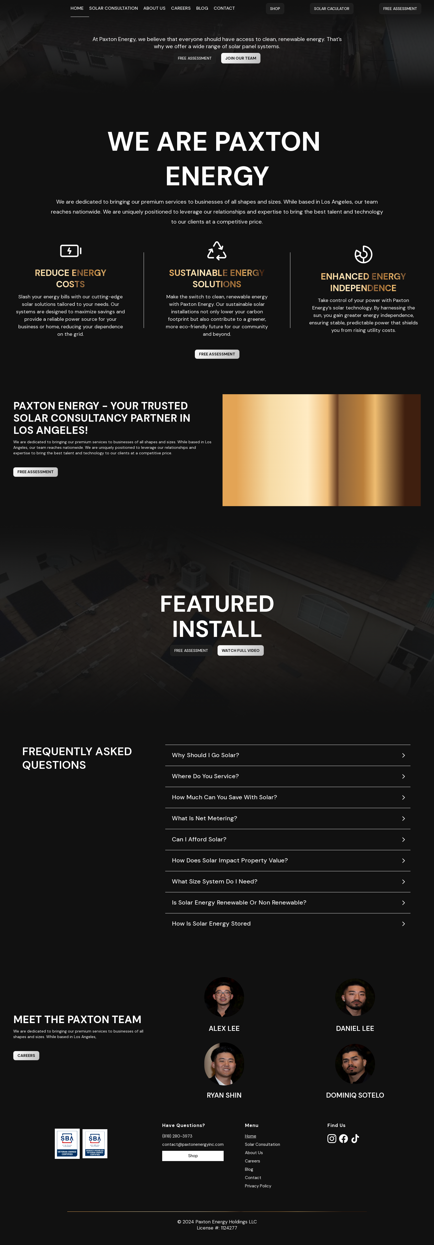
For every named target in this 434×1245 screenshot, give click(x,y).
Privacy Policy (258, 1186)
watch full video (241, 650)
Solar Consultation (113, 8)
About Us (154, 8)
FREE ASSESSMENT (195, 58)
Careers (181, 8)
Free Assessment (400, 8)
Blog (202, 8)
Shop (275, 8)
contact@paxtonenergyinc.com (193, 1144)
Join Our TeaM (240, 58)
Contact (224, 8)
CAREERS (26, 1055)
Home (77, 8)
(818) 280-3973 (177, 1136)
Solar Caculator (331, 8)
